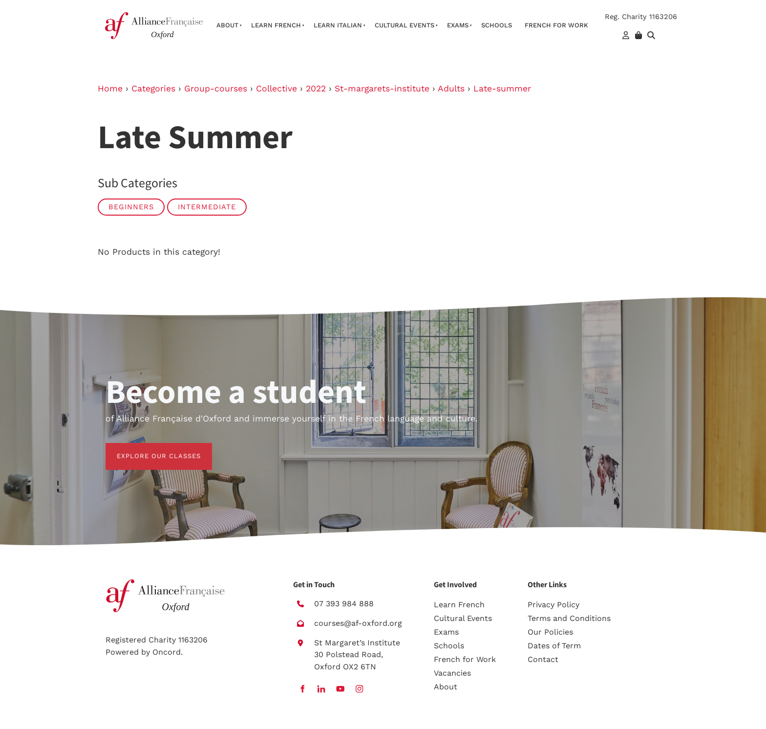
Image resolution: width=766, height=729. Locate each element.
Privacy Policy (553, 604)
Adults (451, 88)
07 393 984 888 (344, 603)
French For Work (556, 25)
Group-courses (215, 88)
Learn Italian (338, 25)
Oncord (166, 652)
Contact (543, 659)
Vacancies (452, 673)
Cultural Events (404, 25)
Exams (457, 25)
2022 (316, 88)
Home (110, 88)
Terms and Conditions (569, 618)
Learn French (276, 25)
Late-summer (502, 88)
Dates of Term (554, 645)
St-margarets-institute (382, 88)
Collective (276, 88)
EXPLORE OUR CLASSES (148, 448)
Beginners (131, 206)
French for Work (465, 659)
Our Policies (550, 632)
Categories (153, 88)
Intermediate (207, 206)
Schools (496, 25)
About (227, 25)
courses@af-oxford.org (358, 623)
